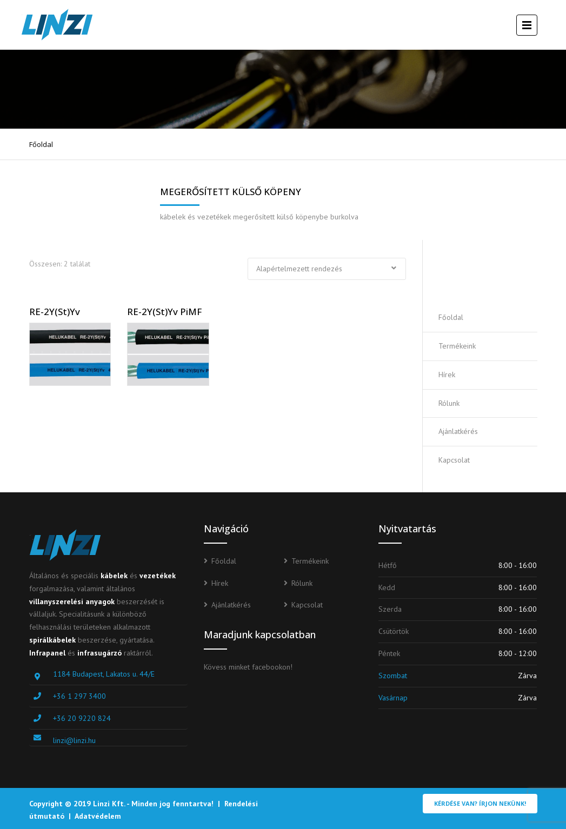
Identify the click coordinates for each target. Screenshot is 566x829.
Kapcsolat (454, 460)
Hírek (446, 374)
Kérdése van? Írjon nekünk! (480, 803)
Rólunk (449, 403)
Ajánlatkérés (458, 431)
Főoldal (41, 144)
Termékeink (457, 346)
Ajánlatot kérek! (490, 271)
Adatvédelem (98, 816)
